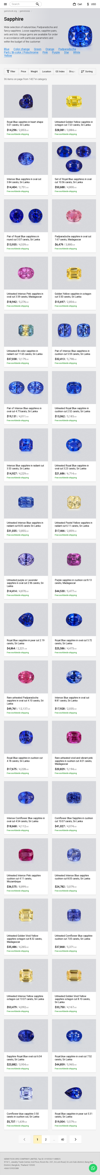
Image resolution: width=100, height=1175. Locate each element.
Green (37, 49)
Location (46, 71)
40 (62, 1139)
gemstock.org (10, 11)
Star (66, 52)
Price (23, 71)
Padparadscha (67, 49)
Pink (45, 52)
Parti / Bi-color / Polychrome (21, 52)
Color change (22, 49)
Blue (6, 49)
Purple (56, 52)
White (76, 52)
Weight (34, 71)
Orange (50, 49)
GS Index (60, 71)
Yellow (8, 55)
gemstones (25, 11)
